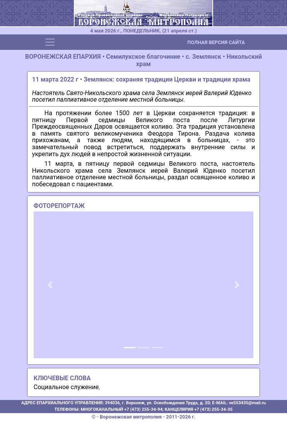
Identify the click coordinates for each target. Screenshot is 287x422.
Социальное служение (66, 387)
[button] (50, 285)
